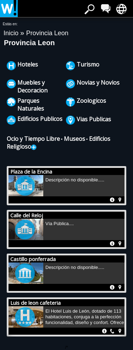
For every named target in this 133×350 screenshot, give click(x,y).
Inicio (12, 33)
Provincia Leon (47, 33)
